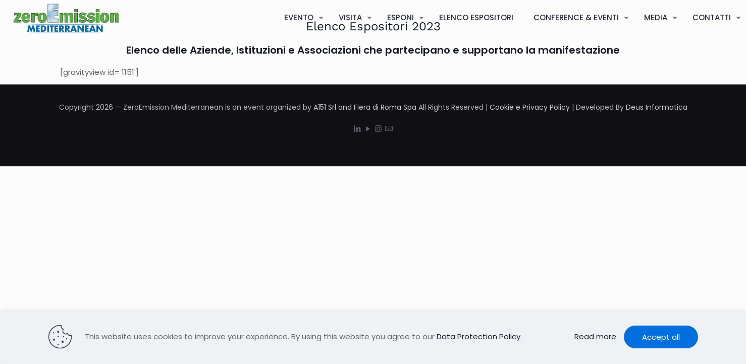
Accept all (661, 337)
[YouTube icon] (367, 128)
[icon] (389, 128)
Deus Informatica (656, 107)
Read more (595, 336)
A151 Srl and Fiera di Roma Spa (364, 107)
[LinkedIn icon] (357, 128)
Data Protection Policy (478, 336)
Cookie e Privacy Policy (530, 107)
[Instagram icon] (378, 128)
